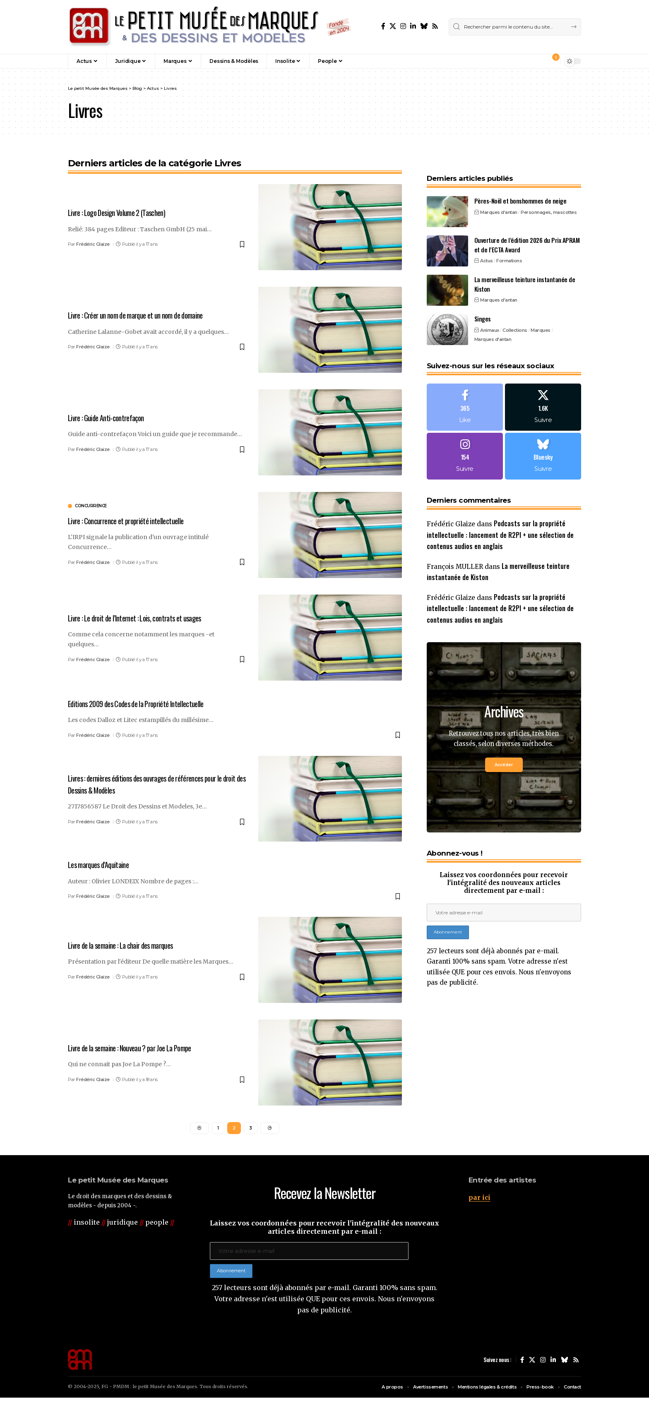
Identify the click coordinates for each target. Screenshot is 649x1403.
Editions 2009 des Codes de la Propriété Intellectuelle (148, 703)
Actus (486, 244)
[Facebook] (383, 26)
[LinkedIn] (413, 26)
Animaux (489, 314)
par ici (480, 1199)
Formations (509, 244)
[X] (392, 26)
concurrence (91, 506)
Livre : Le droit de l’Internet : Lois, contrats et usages (146, 617)
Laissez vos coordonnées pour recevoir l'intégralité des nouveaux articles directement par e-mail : (504, 875)
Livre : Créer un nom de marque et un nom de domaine (146, 314)
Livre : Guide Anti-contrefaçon (112, 417)
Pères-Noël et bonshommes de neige (520, 184)
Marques (540, 314)
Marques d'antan (498, 196)
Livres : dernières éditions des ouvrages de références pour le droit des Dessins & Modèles (155, 783)
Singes (482, 302)
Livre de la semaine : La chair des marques (129, 944)
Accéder (504, 756)
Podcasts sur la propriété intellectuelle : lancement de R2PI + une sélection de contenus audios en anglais (500, 522)
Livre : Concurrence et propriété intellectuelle (135, 520)
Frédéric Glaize (93, 244)
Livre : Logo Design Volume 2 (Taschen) (125, 212)
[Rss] (435, 26)
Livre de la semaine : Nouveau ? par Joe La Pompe (140, 1046)
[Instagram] (403, 26)
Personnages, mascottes (549, 196)
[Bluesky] (424, 26)
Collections (514, 314)
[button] (536, 61)
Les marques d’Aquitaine (104, 864)
